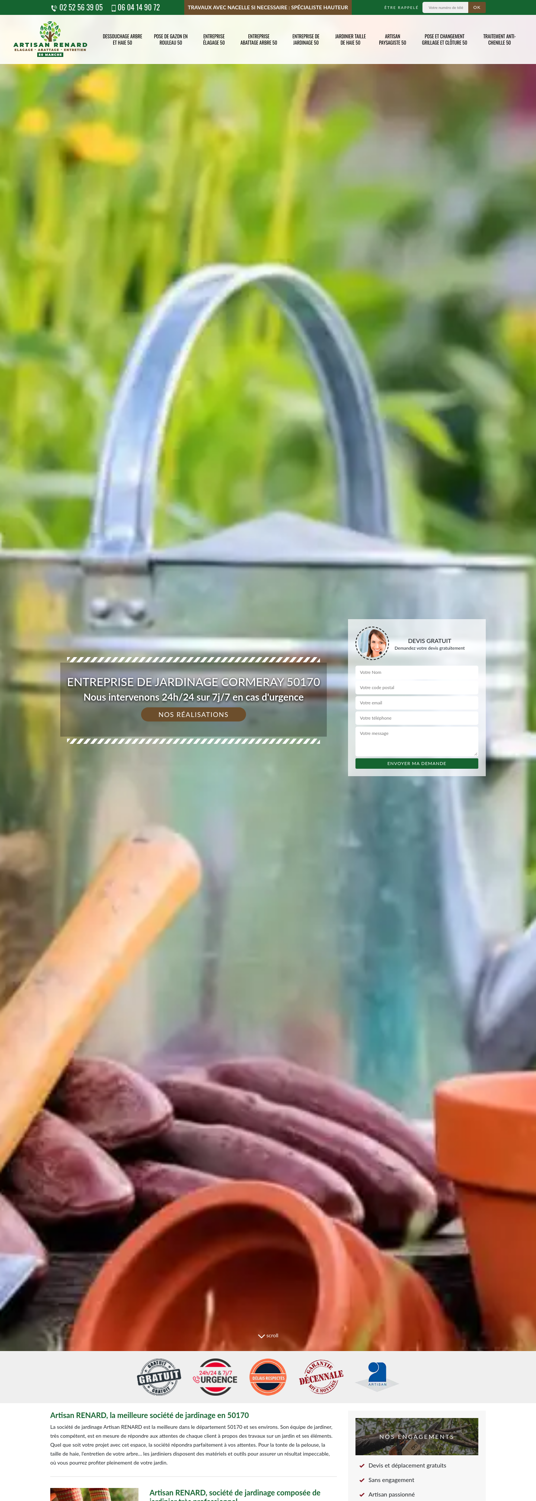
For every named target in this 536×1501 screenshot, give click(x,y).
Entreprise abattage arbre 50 (258, 39)
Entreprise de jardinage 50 (306, 39)
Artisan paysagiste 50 (392, 39)
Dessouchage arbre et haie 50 (122, 39)
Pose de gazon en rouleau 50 (171, 39)
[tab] (268, 750)
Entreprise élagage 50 (214, 39)
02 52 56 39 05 (76, 7)
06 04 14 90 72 (135, 7)
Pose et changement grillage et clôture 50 (445, 39)
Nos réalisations (194, 714)
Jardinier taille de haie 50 (350, 39)
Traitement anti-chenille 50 (499, 39)
